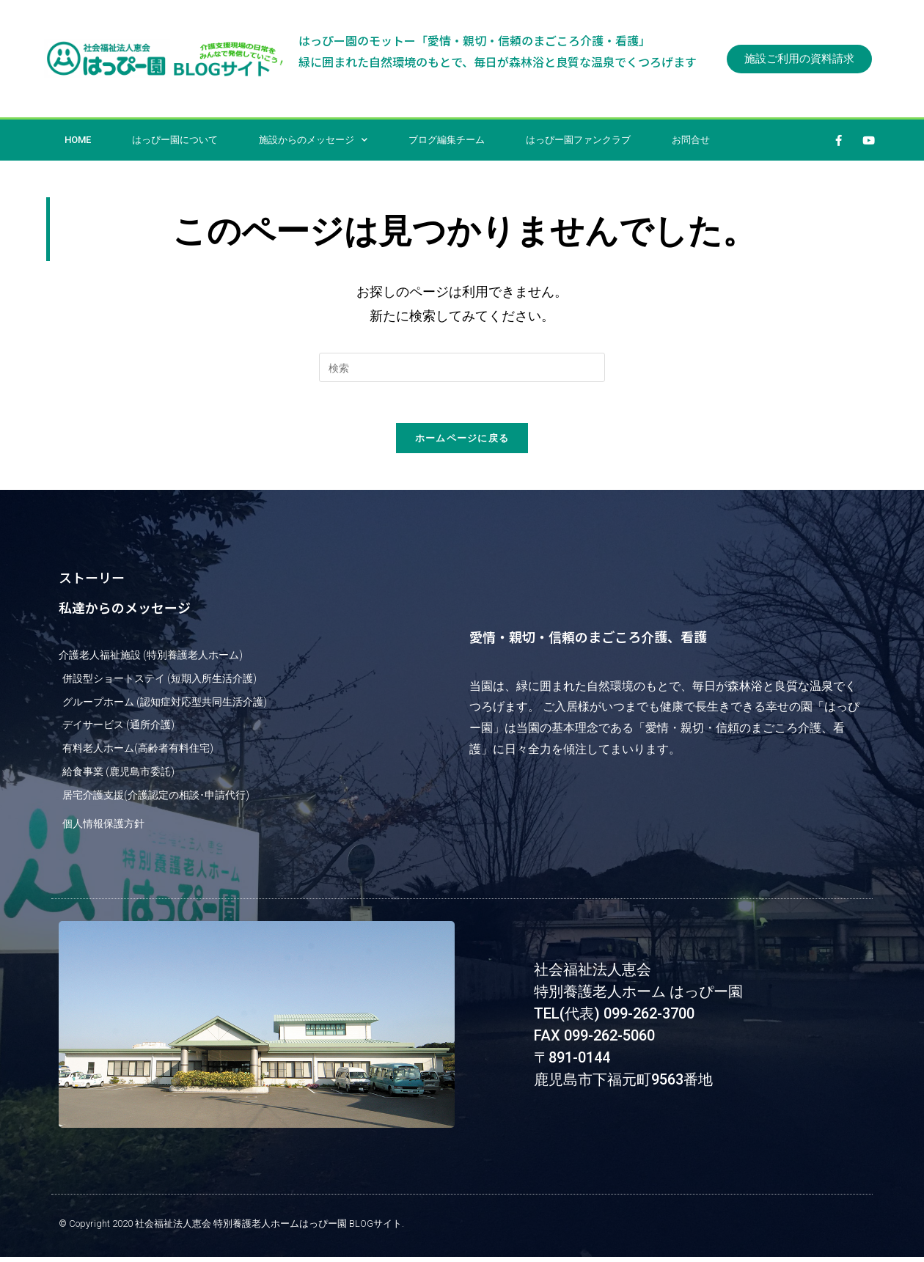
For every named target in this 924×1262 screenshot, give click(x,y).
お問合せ (691, 139)
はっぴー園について (175, 139)
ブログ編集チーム (446, 139)
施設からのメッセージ (313, 139)
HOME (78, 139)
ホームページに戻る (462, 440)
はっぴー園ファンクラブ (578, 139)
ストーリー (92, 580)
